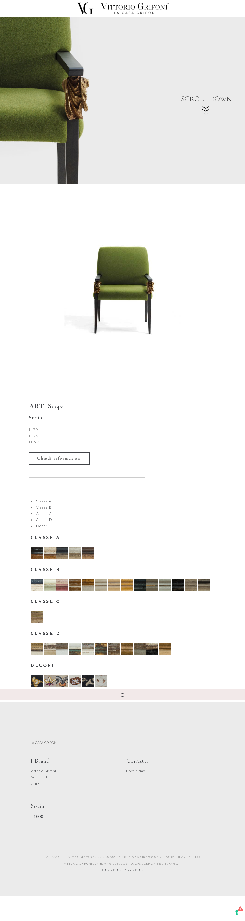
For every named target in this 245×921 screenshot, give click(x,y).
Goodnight (39, 777)
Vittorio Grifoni (43, 771)
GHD (35, 784)
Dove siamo (135, 771)
